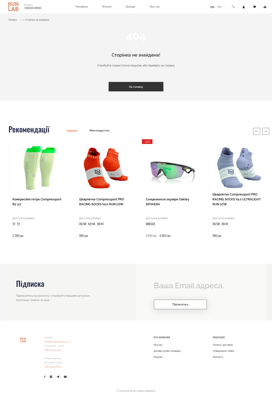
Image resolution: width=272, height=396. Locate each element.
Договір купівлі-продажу (167, 350)
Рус (219, 6)
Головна (12, 20)
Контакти (218, 357)
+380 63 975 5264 (52, 350)
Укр (212, 6)
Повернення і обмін (223, 350)
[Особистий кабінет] (244, 7)
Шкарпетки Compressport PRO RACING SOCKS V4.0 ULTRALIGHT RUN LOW (236, 199)
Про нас (158, 344)
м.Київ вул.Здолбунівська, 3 (57, 341)
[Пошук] (233, 7)
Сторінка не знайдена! (37, 20)
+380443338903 (33, 7)
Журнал (158, 357)
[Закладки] (254, 7)
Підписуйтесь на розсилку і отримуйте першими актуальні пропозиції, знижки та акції (53, 297)
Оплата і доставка (223, 344)
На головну (136, 86)
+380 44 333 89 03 (53, 366)
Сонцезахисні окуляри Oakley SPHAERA (167, 201)
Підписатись (180, 304)
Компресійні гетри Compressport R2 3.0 (36, 201)
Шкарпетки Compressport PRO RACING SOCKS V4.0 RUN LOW (101, 201)
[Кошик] (265, 6)
